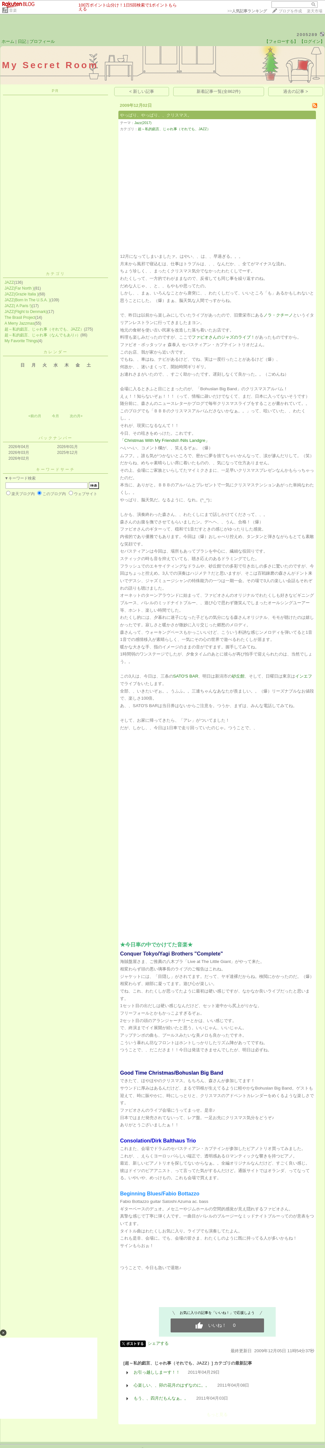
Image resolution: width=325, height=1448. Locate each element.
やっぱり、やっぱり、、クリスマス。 (156, 115)
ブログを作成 (290, 11)
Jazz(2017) (142, 123)
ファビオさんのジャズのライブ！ (223, 337)
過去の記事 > (295, 91)
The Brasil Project (20, 317)
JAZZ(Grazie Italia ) (21, 294)
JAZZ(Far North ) (19, 288)
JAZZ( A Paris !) (18, 306)
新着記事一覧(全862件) (218, 91)
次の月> (76, 416)
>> (247, 11)
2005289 (307, 34)
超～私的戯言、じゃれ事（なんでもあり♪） (42, 335)
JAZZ (9, 282)
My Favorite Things (21, 341)
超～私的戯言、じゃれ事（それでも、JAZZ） (44, 329)
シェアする (158, 1343)
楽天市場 (314, 11)
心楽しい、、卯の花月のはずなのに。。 (172, 1385)
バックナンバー (56, 438)
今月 (55, 416)
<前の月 (34, 416)
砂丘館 (238, 676)
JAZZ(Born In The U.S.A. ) (27, 300)
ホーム (8, 41)
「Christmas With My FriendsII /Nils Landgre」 (165, 440)
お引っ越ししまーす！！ (157, 1372)
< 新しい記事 (141, 91)
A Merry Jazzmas (19, 323)
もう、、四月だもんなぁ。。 (161, 1398)
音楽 (13, 10)
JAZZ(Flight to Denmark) (26, 311)
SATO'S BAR (186, 676)
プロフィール (42, 41)
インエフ (303, 676)
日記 (22, 41)
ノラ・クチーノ (278, 315)
